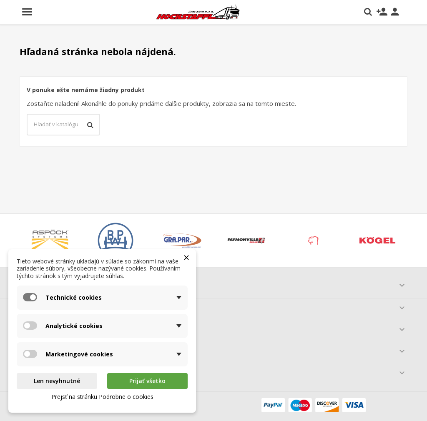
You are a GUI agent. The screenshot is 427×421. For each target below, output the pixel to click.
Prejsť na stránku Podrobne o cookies (102, 397)
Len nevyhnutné (57, 381)
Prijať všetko (147, 381)
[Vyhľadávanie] (63, 124)
